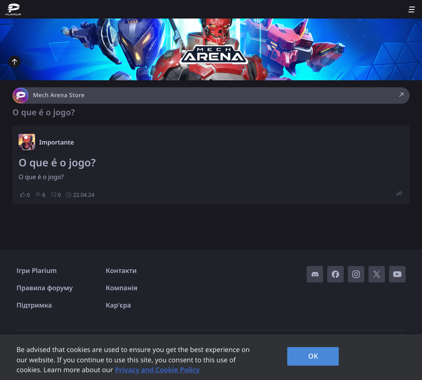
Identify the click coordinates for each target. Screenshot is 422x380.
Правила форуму (44, 287)
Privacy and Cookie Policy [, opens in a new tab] (157, 369)
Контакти (121, 270)
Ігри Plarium (36, 270)
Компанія (122, 287)
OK (313, 356)
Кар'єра (118, 305)
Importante (56, 142)
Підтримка (34, 305)
